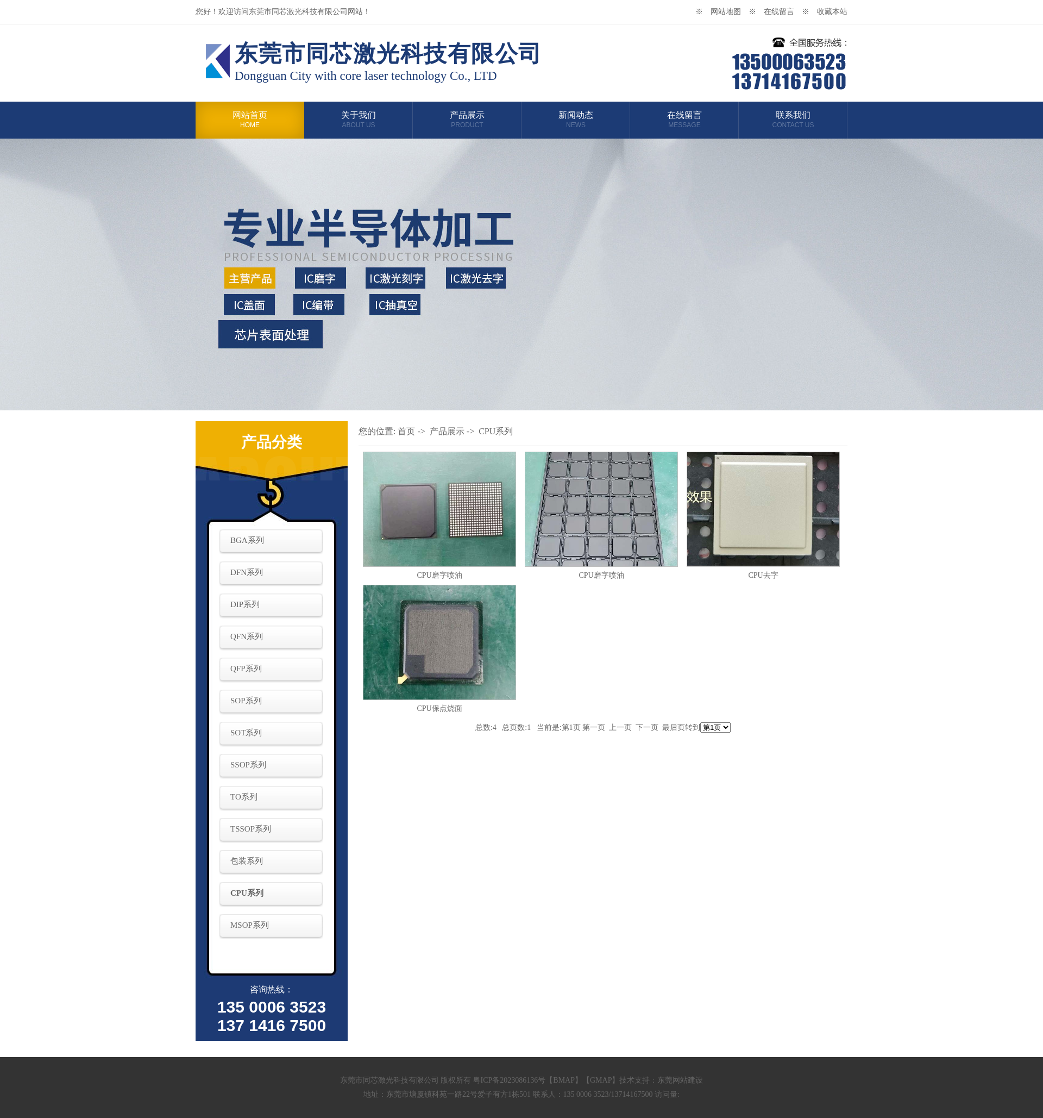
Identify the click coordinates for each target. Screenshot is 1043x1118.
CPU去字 (763, 575)
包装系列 (246, 861)
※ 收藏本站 (824, 12)
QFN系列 (246, 636)
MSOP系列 (249, 925)
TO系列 (243, 796)
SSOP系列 (248, 764)
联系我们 (793, 119)
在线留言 (684, 119)
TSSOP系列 (250, 829)
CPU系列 (246, 893)
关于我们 (358, 119)
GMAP (601, 1080)
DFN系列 (246, 572)
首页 (406, 431)
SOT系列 (246, 732)
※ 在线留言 (775, 12)
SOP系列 (246, 700)
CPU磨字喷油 (439, 575)
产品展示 (467, 119)
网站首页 (250, 119)
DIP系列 (245, 604)
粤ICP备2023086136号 (509, 1080)
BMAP (564, 1080)
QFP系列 (246, 668)
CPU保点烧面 (439, 708)
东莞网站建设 (680, 1080)
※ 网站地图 (722, 12)
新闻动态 (576, 119)
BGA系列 (247, 540)
